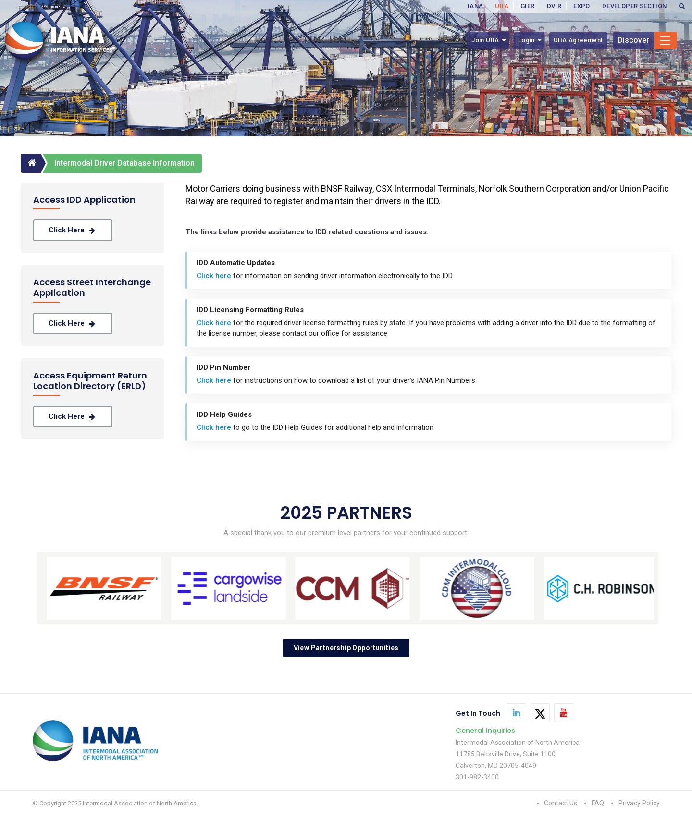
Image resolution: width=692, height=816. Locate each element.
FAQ (598, 803)
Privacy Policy (639, 803)
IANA (475, 6)
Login (526, 40)
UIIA (501, 6)
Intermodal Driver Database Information (124, 163)
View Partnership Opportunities (346, 648)
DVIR (554, 6)
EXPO (581, 6)
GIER (527, 6)
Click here (73, 230)
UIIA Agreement (578, 40)
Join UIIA (485, 40)
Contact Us (560, 803)
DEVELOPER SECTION (634, 6)
